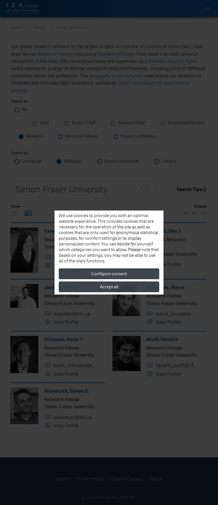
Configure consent (109, 274)
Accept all (109, 287)
